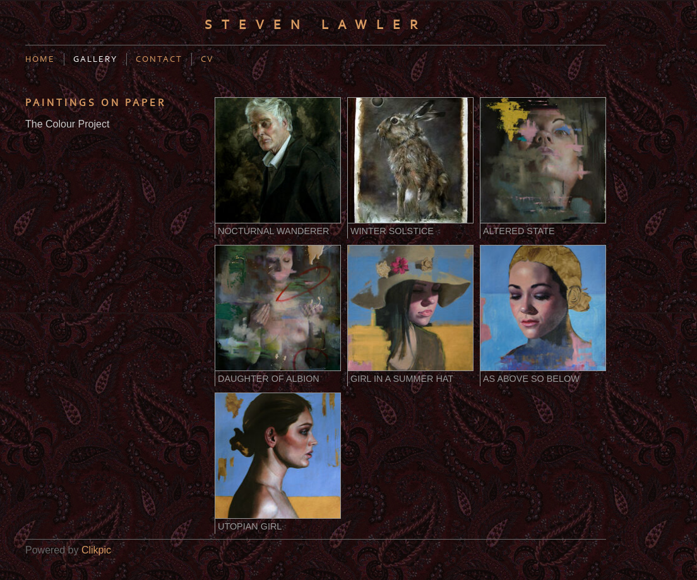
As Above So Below (531, 379)
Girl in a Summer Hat (401, 379)
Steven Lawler (316, 25)
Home (40, 59)
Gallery (95, 59)
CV (207, 59)
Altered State (519, 231)
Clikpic (96, 550)
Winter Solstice (392, 231)
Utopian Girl (250, 526)
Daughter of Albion (268, 379)
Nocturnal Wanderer (273, 231)
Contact (159, 59)
